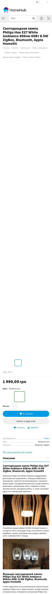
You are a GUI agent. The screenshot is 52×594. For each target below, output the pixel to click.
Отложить (19, 428)
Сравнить (32, 427)
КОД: (5, 372)
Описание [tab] (26, 458)
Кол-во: (6, 406)
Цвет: (5, 389)
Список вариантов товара (19, 452)
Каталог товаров (3, 18)
